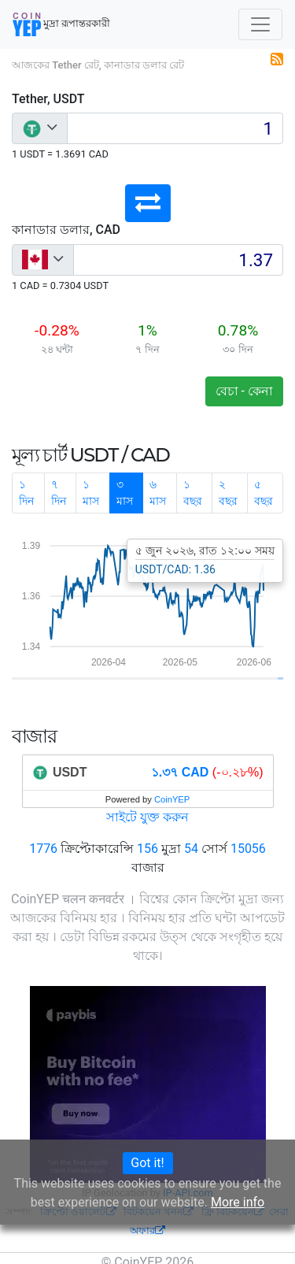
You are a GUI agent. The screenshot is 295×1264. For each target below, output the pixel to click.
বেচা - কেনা (244, 391)
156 (147, 848)
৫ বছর (263, 492)
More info (237, 1202)
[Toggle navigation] (260, 24)
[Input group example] (175, 128)
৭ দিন (58, 492)
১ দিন (26, 492)
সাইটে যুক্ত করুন (147, 817)
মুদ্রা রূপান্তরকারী (61, 24)
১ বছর (192, 492)
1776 (43, 848)
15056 (248, 848)
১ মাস (91, 492)
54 (191, 848)
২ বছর (228, 492)
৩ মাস (124, 492)
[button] (148, 203)
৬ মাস (157, 492)
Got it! (147, 1162)
